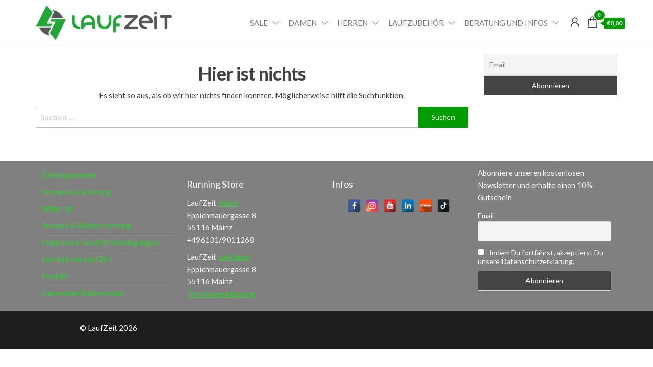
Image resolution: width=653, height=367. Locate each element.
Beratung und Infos (506, 23)
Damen (302, 23)
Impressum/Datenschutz (82, 292)
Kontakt (55, 275)
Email (486, 215)
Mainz (228, 202)
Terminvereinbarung (221, 293)
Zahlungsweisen (68, 174)
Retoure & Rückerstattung (86, 225)
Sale (259, 23)
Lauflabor (234, 256)
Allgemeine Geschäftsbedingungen (100, 242)
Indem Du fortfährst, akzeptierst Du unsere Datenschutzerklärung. (541, 257)
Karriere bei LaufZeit (77, 259)
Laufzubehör (416, 23)
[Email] (551, 65)
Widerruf (56, 208)
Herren (352, 23)
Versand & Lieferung (75, 191)
